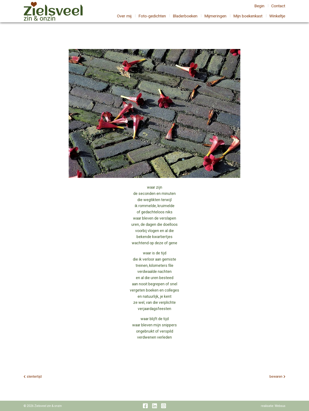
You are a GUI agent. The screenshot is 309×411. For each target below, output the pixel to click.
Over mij (124, 18)
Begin (259, 8)
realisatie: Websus (273, 406)
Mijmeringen (215, 18)
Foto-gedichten (152, 18)
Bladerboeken (185, 18)
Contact (278, 8)
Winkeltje (277, 18)
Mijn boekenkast (247, 18)
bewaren (276, 376)
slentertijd (34, 376)
